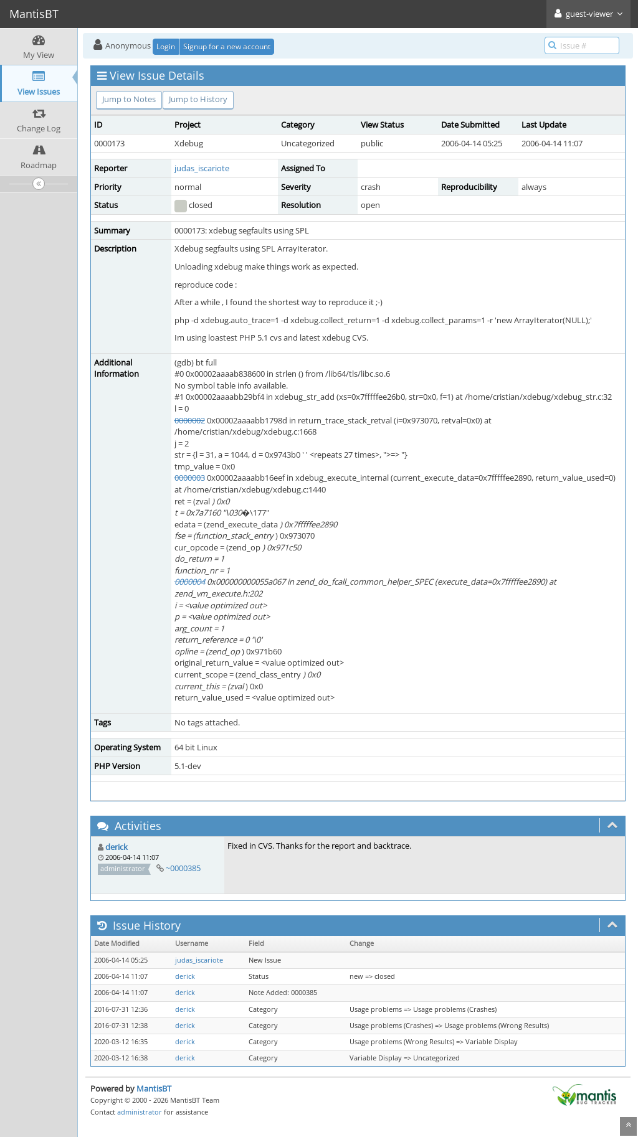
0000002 (189, 420)
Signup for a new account (226, 46)
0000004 (189, 581)
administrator (139, 1111)
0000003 (189, 477)
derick (116, 846)
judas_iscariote (201, 168)
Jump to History (198, 99)
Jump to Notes (129, 99)
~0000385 (183, 868)
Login (165, 46)
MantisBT (153, 1088)
